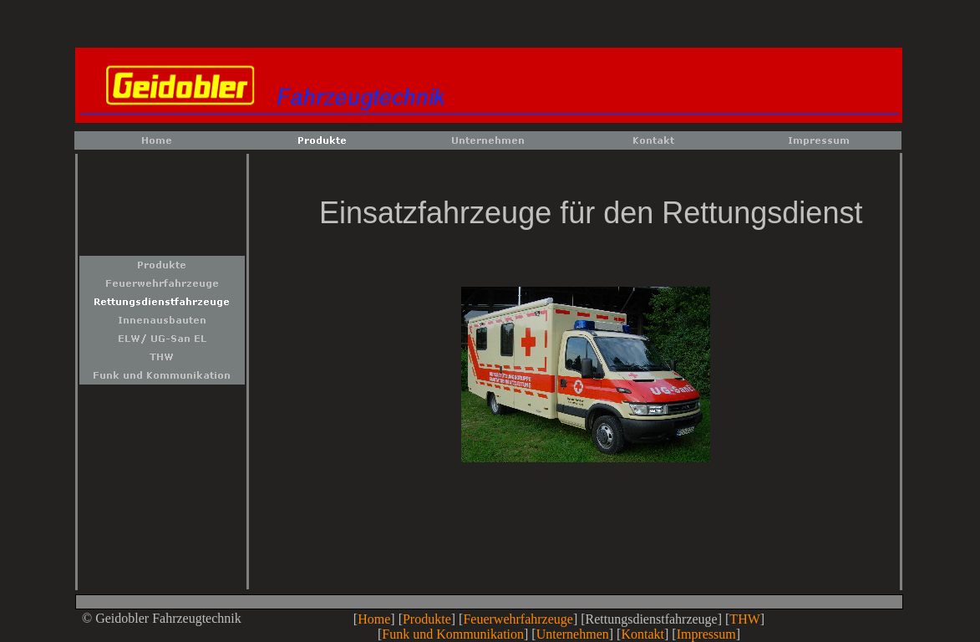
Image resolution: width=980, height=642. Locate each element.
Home (374, 619)
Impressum (706, 634)
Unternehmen (572, 634)
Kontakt (642, 634)
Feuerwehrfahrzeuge (517, 619)
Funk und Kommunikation (453, 634)
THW (744, 619)
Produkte (427, 619)
